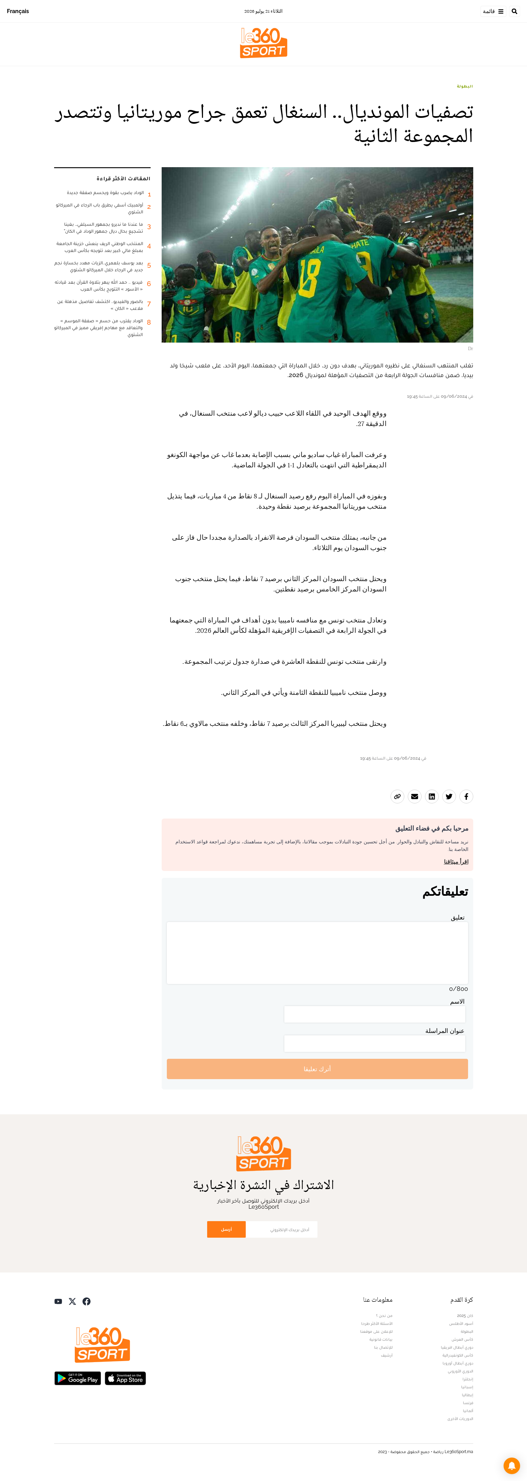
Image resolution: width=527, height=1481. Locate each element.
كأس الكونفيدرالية (458, 1355)
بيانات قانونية (381, 1339)
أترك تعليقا (317, 1069)
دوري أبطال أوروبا (458, 1363)
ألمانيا (468, 1410)
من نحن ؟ (384, 1315)
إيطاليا (467, 1394)
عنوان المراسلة (445, 1030)
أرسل (226, 1229)
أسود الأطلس (461, 1323)
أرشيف (387, 1355)
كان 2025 (465, 1315)
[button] (512, 1466)
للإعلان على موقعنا (376, 1331)
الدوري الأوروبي (460, 1371)
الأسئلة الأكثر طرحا (377, 1323)
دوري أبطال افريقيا (457, 1347)
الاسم (457, 1001)
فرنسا (468, 1402)
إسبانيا (467, 1386)
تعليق (458, 917)
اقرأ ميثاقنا (456, 862)
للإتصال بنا (383, 1347)
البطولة (465, 86)
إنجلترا (468, 1379)
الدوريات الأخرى (460, 1418)
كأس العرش (462, 1339)
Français (18, 11)
